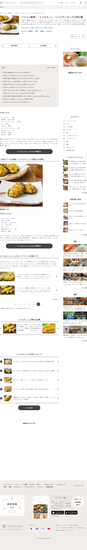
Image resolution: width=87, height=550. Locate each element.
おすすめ (73, 2)
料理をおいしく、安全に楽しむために (78, 527)
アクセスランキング (29, 487)
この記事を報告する (55, 299)
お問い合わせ (76, 525)
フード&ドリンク (61, 484)
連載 (10, 487)
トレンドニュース (8, 484)
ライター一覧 (63, 525)
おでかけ (32, 484)
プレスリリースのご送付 (61, 527)
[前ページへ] (16, 304)
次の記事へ (43, 45)
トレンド (67, 2)
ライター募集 (69, 525)
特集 (5, 487)
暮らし (38, 484)
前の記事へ (14, 45)
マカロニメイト (18, 487)
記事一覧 (57, 525)
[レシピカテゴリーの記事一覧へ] (24, 31)
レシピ (17, 484)
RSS (68, 527)
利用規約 (62, 530)
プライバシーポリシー (69, 530)
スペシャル (40, 487)
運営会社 (57, 530)
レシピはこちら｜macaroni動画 (29, 151)
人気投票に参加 (49, 487)
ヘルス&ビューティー (48, 484)
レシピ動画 (60, 2)
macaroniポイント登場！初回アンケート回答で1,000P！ (37, 27)
